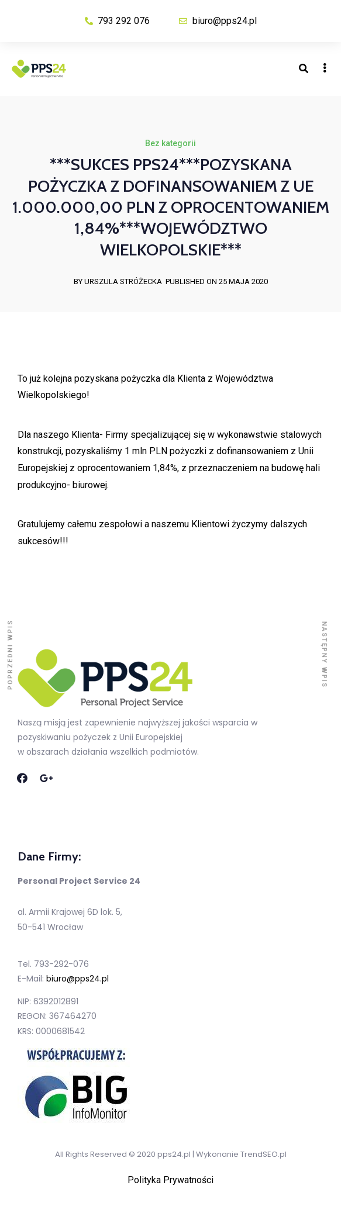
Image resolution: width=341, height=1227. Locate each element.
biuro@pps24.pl (77, 978)
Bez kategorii (170, 143)
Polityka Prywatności (170, 1179)
